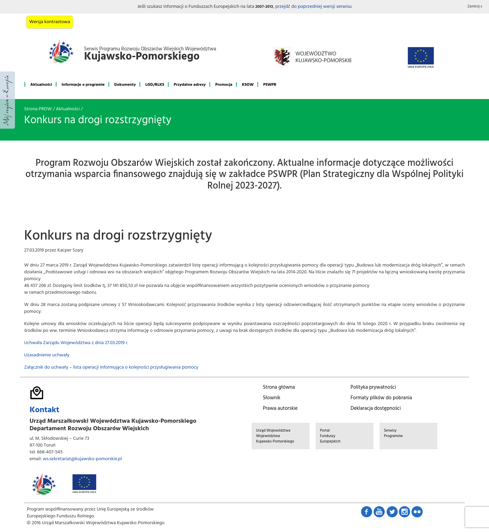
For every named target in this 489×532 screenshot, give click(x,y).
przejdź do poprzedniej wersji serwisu (313, 7)
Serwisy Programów (393, 433)
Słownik (271, 398)
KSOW (248, 84)
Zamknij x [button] (475, 6)
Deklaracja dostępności (376, 408)
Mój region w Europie (7, 100)
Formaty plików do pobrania (381, 398)
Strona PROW (38, 109)
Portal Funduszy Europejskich (330, 436)
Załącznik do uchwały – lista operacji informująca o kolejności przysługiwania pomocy (111, 367)
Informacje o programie (83, 84)
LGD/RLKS (154, 84)
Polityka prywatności (373, 387)
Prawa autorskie (280, 408)
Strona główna (279, 387)
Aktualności (41, 84)
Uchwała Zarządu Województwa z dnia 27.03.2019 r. (76, 343)
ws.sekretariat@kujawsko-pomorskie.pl (82, 459)
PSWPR (269, 84)
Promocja (223, 84)
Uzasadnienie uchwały (46, 355)
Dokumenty (125, 84)
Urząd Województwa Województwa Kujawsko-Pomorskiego (275, 436)
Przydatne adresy (190, 84)
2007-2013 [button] (264, 6)
